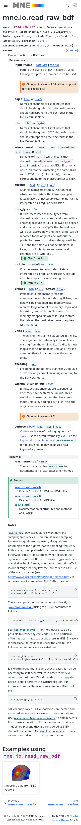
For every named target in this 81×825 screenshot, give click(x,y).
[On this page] (75, 5)
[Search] (67, 5)
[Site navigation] (6, 5)
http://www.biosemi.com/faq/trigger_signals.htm (38, 577)
